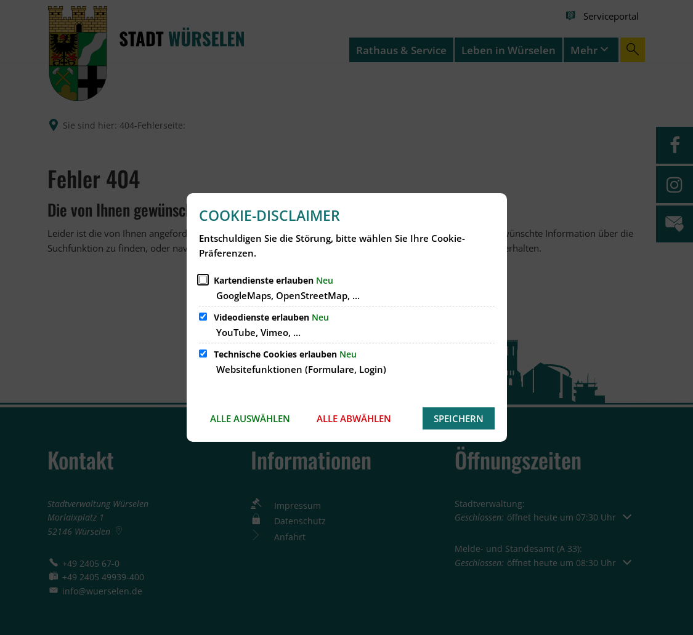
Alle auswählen (250, 418)
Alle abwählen (354, 418)
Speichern (459, 418)
